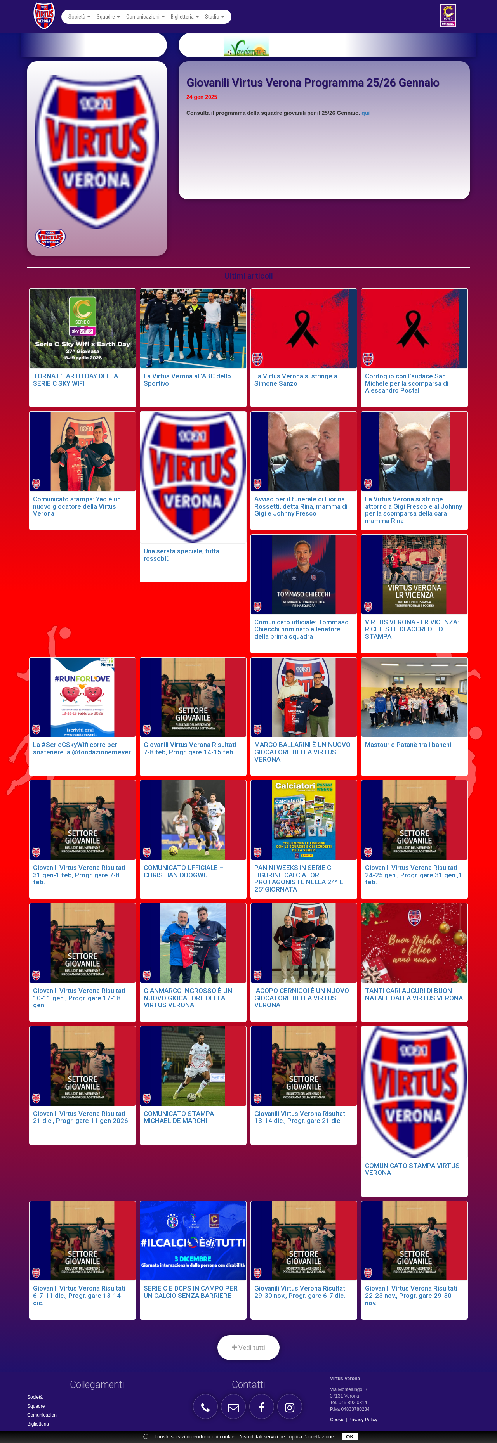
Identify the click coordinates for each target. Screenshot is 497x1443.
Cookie (337, 1419)
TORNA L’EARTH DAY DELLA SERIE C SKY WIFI (75, 379)
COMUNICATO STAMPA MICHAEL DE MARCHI (179, 1117)
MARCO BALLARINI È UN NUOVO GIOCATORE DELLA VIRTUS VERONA (302, 752)
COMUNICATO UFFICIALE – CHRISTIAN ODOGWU (183, 871)
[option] (336, 45)
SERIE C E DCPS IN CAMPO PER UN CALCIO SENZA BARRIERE (191, 1291)
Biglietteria (185, 17)
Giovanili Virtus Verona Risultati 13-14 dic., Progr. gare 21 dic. (300, 1117)
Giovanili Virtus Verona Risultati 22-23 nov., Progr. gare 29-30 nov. (411, 1295)
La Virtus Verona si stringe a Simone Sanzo (295, 379)
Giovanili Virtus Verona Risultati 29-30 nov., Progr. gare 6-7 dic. (300, 1291)
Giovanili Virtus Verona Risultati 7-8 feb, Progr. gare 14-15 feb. (190, 748)
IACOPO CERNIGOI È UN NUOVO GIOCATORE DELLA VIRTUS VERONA (301, 998)
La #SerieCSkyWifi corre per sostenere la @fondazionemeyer (82, 748)
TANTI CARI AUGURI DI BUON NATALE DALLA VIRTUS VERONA (414, 994)
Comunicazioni (145, 17)
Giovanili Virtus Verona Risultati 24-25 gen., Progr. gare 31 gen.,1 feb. (413, 875)
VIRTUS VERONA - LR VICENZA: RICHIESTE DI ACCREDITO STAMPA (412, 629)
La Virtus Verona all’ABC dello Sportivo (187, 379)
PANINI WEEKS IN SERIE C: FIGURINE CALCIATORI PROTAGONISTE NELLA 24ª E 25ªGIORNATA (298, 878)
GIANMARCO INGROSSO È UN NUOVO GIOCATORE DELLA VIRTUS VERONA (188, 998)
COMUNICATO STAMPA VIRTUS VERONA (412, 1169)
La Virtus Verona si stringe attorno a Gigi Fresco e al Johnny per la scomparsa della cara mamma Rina (413, 510)
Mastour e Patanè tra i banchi (408, 744)
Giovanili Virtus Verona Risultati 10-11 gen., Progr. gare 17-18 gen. (79, 998)
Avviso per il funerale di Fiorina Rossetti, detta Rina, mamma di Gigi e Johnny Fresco (301, 506)
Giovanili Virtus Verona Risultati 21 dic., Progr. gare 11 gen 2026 (80, 1117)
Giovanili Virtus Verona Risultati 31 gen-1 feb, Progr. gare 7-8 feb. (79, 875)
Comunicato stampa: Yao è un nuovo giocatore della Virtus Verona (77, 506)
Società (79, 17)
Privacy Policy (362, 1419)
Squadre (108, 17)
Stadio (214, 17)
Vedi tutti (248, 1347)
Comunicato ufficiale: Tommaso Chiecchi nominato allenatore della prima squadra (301, 629)
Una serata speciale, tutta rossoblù (181, 554)
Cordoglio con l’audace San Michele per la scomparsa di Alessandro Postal (406, 383)
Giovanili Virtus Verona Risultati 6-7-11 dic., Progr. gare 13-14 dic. (79, 1295)
